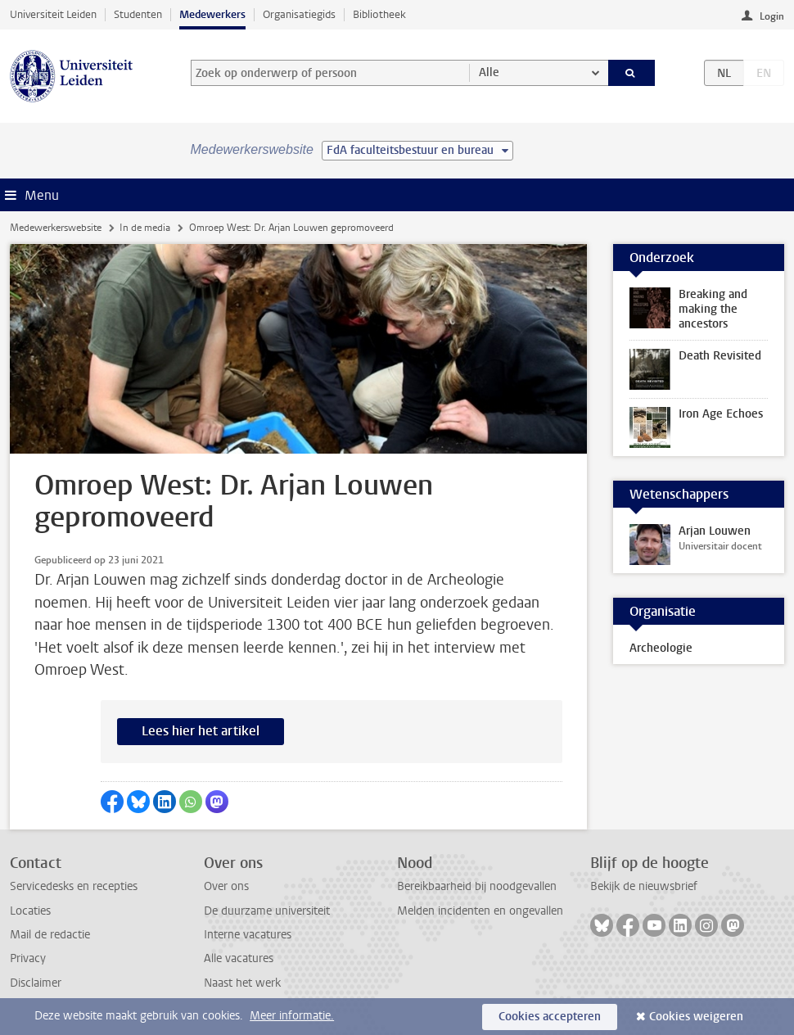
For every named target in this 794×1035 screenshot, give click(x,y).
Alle (489, 72)
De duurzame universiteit (267, 911)
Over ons (226, 886)
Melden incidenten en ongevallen (480, 911)
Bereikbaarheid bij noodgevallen (477, 886)
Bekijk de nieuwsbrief (643, 886)
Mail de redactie (50, 934)
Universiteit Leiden (53, 14)
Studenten (138, 14)
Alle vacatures (238, 958)
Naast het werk (242, 983)
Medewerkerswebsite (56, 227)
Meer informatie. (292, 1016)
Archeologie (660, 648)
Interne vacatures (247, 934)
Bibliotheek (379, 14)
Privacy (28, 958)
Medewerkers (212, 14)
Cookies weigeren (696, 1016)
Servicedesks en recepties (74, 886)
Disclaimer (35, 983)
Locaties (30, 911)
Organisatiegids (299, 14)
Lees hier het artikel (200, 730)
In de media (145, 227)
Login (772, 16)
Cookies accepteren (550, 1016)
